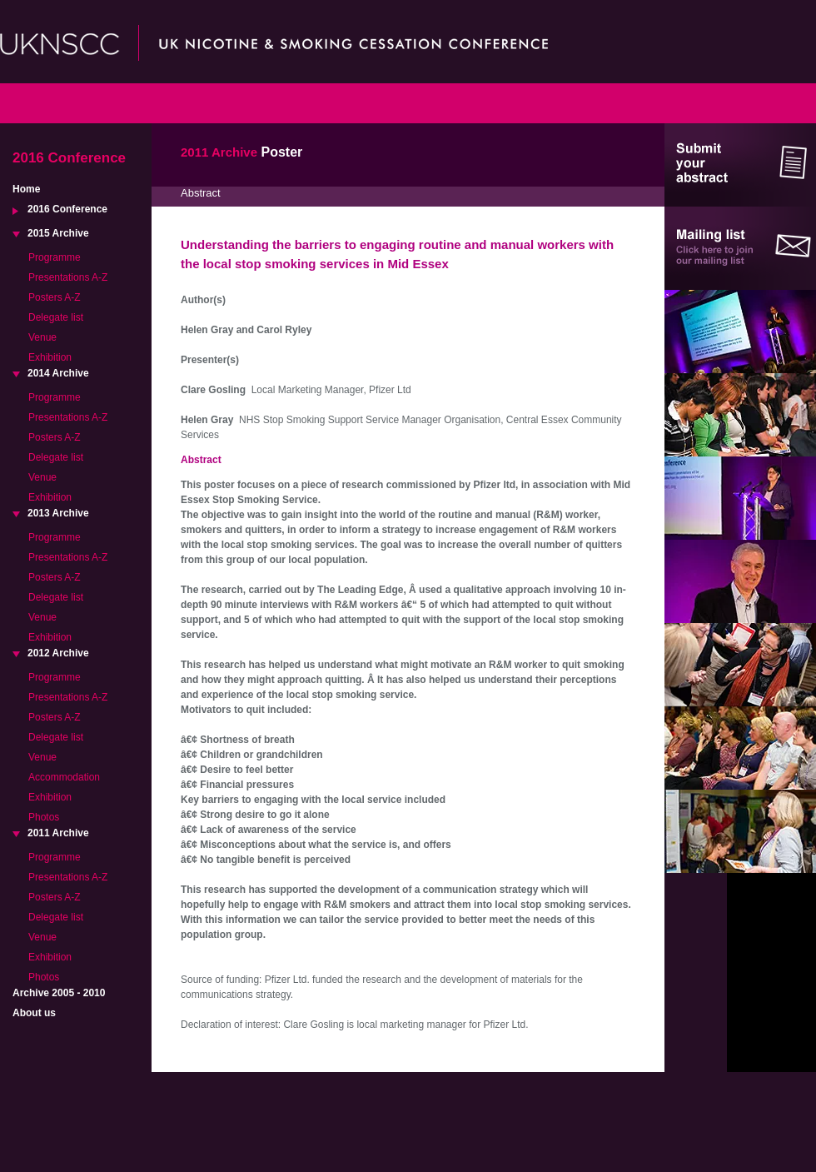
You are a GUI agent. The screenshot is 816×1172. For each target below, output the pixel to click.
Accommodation (64, 777)
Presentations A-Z (67, 277)
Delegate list (55, 317)
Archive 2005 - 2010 (58, 993)
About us (34, 1013)
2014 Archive (58, 373)
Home (26, 189)
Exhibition (50, 357)
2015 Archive (58, 233)
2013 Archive (58, 513)
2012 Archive (58, 653)
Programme (54, 257)
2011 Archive (58, 833)
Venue (42, 337)
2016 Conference (67, 209)
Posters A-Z (54, 297)
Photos (43, 817)
